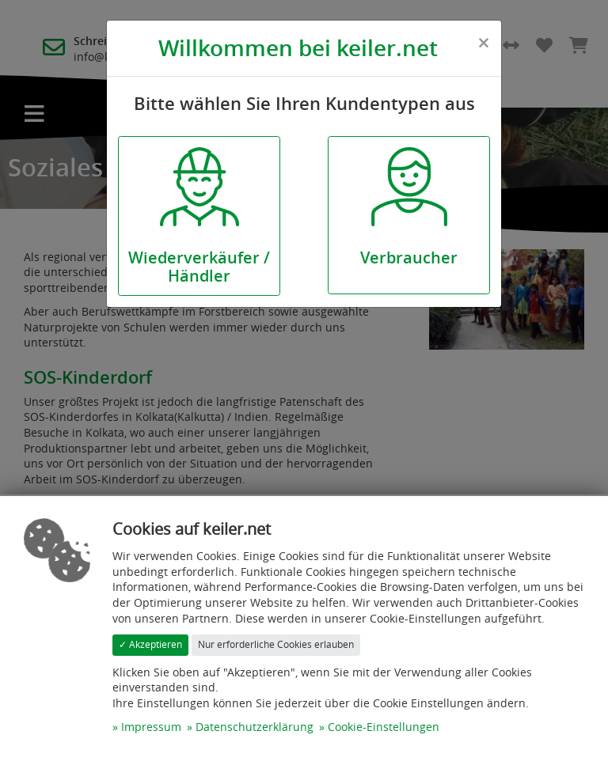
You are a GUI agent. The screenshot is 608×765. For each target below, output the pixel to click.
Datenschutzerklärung (255, 726)
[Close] (483, 43)
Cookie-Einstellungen (383, 726)
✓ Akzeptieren (150, 644)
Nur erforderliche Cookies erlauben (276, 644)
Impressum (151, 726)
